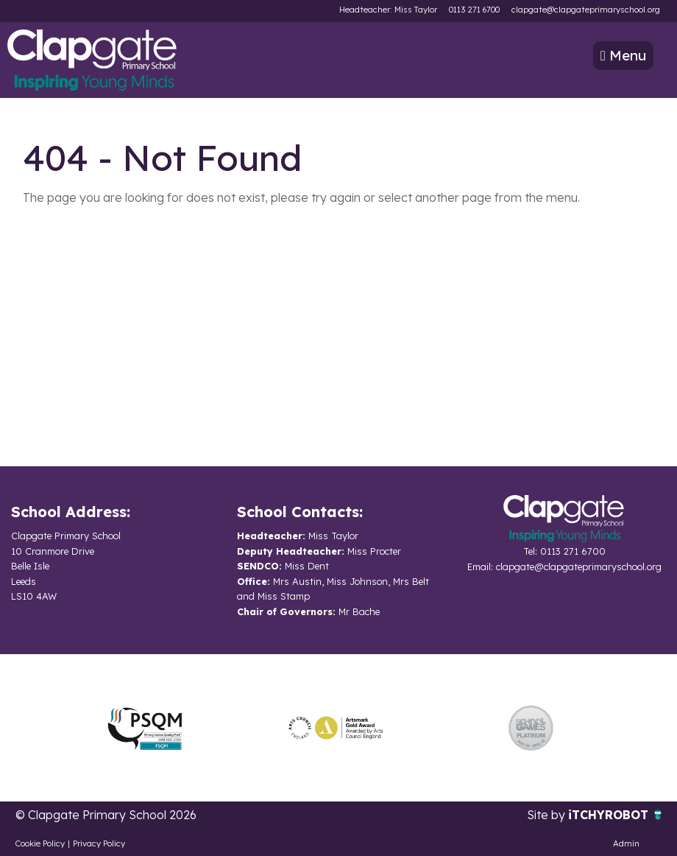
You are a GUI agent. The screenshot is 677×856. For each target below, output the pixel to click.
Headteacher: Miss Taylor (388, 9)
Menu (623, 55)
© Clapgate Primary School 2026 (105, 814)
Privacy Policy (99, 843)
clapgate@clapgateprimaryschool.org (585, 9)
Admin (626, 843)
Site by (547, 814)
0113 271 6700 (474, 9)
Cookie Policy (40, 843)
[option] (145, 727)
